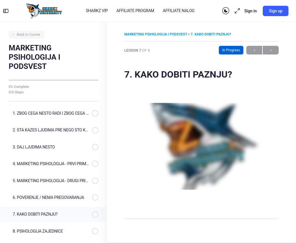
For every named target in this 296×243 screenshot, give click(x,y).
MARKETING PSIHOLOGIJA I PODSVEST (156, 34)
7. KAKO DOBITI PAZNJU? (211, 34)
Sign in (246, 11)
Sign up (271, 11)
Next (271, 50)
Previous (254, 50)
